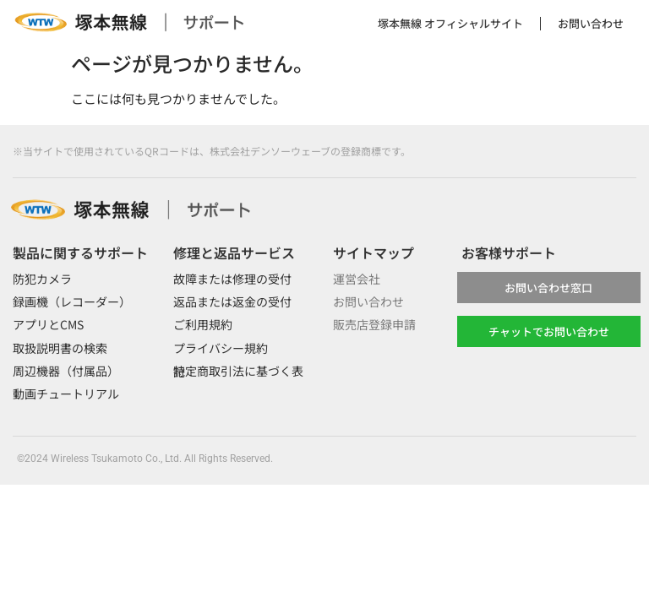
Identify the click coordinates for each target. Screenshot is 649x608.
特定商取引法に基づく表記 (238, 371)
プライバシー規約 (220, 347)
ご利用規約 (202, 324)
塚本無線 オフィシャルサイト (450, 23)
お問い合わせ (591, 23)
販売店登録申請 (374, 324)
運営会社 (356, 278)
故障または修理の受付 (232, 278)
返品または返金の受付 (232, 301)
